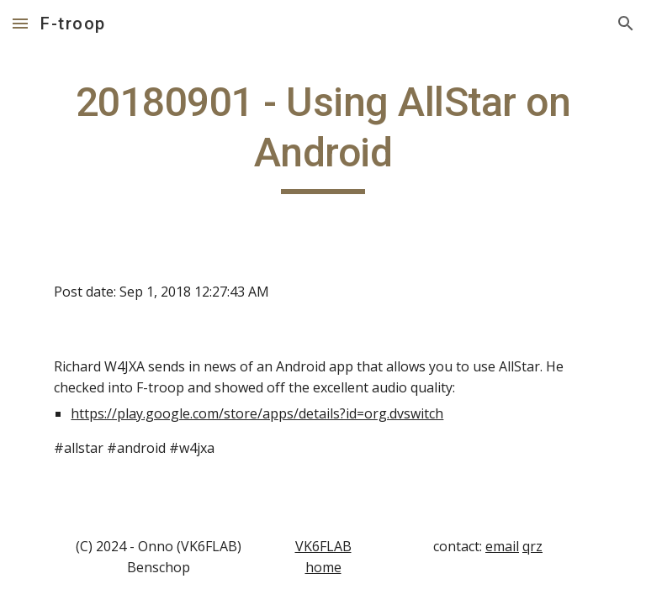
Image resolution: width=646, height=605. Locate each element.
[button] (20, 23)
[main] (322, 136)
